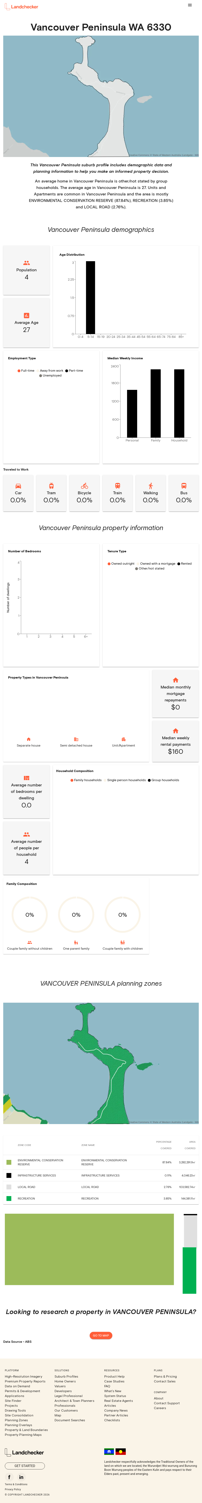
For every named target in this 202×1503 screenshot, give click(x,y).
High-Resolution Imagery (23, 1376)
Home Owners (65, 1381)
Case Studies (114, 1381)
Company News (116, 1410)
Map (58, 1415)
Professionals (65, 1405)
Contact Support (167, 1403)
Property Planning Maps (23, 1434)
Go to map (101, 1335)
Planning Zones (16, 1420)
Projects (11, 1405)
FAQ (107, 1386)
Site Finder (13, 1400)
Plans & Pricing (165, 1376)
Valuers (60, 1386)
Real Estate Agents (118, 1400)
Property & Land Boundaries (26, 1430)
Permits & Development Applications (22, 1393)
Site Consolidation (19, 1415)
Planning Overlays (18, 1425)
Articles (110, 1405)
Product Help (114, 1376)
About (158, 1398)
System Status (115, 1396)
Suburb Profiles (66, 1376)
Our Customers (66, 1410)
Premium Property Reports (25, 1381)
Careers (160, 1408)
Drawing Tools (15, 1410)
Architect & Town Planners (74, 1400)
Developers (63, 1391)
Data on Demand (17, 1386)
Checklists (112, 1420)
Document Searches (70, 1420)
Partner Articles (116, 1415)
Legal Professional (69, 1396)
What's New (112, 1391)
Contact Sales (165, 1381)
